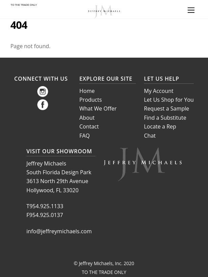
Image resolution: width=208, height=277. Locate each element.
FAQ (84, 135)
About (87, 117)
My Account (158, 91)
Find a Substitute (165, 117)
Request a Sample (166, 108)
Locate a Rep (160, 126)
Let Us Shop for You (169, 99)
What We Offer (98, 108)
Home (87, 91)
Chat (149, 135)
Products (90, 99)
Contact (89, 126)
